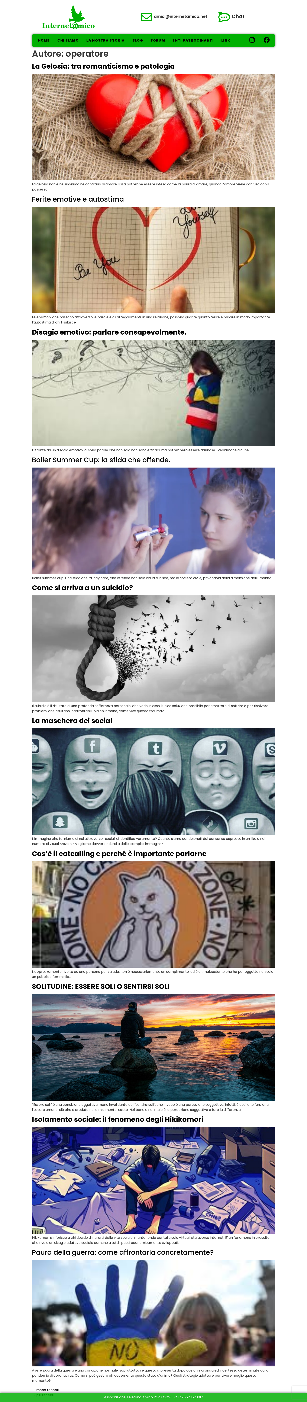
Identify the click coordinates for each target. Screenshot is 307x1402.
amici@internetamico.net (180, 16)
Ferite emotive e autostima (78, 199)
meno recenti (45, 1390)
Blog (137, 40)
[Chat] (224, 17)
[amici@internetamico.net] (146, 17)
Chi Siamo (68, 40)
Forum (158, 40)
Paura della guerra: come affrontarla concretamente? (123, 1252)
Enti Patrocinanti (193, 40)
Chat (238, 16)
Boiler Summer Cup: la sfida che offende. (101, 460)
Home (44, 40)
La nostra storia (105, 40)
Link (225, 40)
